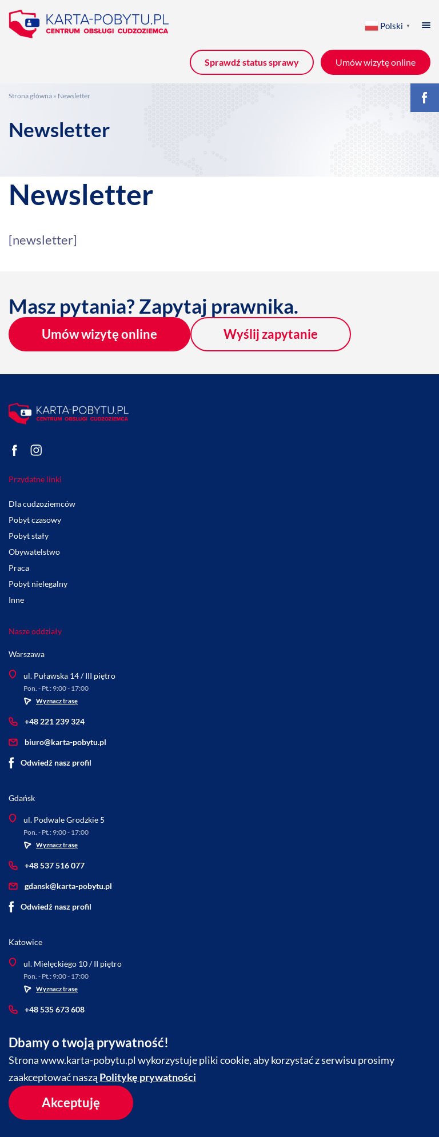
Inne (16, 599)
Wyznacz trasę (50, 701)
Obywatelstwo (34, 552)
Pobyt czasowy (35, 520)
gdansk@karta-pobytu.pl (60, 886)
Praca (19, 567)
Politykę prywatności (147, 1077)
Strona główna (30, 95)
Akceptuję (71, 1102)
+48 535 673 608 (47, 1009)
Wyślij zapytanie (271, 334)
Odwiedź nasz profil (50, 762)
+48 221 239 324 (47, 721)
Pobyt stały (29, 536)
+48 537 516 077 (47, 865)
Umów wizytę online (99, 334)
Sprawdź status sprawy (252, 62)
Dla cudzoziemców (42, 504)
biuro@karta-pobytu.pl (57, 742)
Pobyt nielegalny (38, 583)
